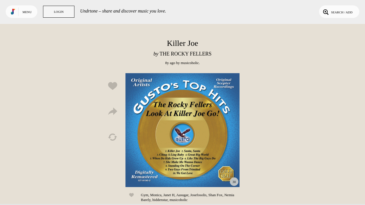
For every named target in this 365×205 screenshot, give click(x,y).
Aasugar (182, 195)
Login (59, 11)
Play (182, 130)
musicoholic (190, 63)
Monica (156, 195)
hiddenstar (160, 200)
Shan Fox (215, 195)
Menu (27, 12)
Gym (144, 195)
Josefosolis (198, 195)
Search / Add (337, 11)
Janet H (169, 195)
